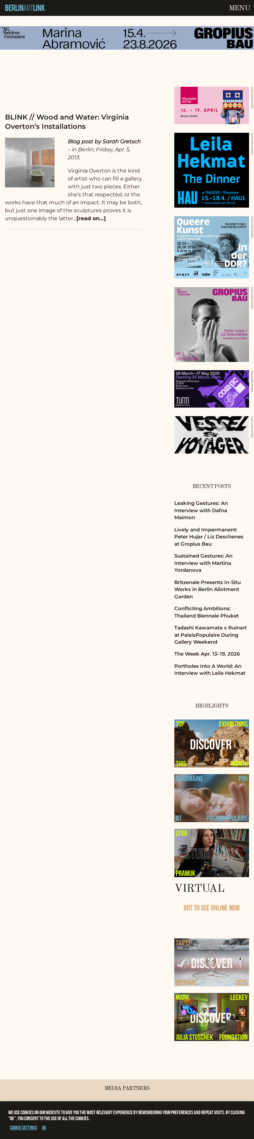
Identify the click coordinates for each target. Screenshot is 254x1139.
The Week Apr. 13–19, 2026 (207, 654)
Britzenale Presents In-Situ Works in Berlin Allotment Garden (207, 589)
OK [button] (44, 1127)
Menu (239, 8)
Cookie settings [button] (23, 1127)
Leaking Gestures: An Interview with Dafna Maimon (201, 510)
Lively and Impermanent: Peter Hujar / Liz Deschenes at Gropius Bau (208, 536)
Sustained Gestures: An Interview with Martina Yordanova (203, 563)
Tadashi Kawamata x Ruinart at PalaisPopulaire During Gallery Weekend (210, 634)
